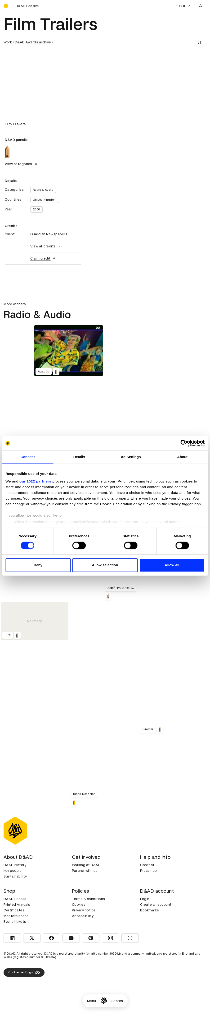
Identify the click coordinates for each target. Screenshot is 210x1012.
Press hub (148, 871)
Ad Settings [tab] (131, 457)
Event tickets (15, 922)
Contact (147, 865)
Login (144, 899)
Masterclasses (16, 916)
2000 (36, 209)
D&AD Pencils (15, 899)
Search (117, 1001)
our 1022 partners (35, 481)
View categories (21, 164)
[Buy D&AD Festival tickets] (27, 6)
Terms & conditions (88, 899)
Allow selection (105, 565)
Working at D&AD (86, 865)
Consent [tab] (28, 457)
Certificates (14, 910)
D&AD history (15, 865)
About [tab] (182, 457)
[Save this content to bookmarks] (199, 42)
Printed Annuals (17, 904)
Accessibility (83, 916)
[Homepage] (103, 1000)
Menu (91, 1001)
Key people (13, 871)
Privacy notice (84, 910)
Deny (38, 565)
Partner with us (85, 871)
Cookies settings (24, 972)
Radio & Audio (43, 189)
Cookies (79, 904)
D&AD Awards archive (33, 42)
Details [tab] (79, 457)
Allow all (172, 565)
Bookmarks (149, 910)
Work (8, 42)
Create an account (156, 904)
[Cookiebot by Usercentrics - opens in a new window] (184, 443)
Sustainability (15, 876)
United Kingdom (45, 199)
